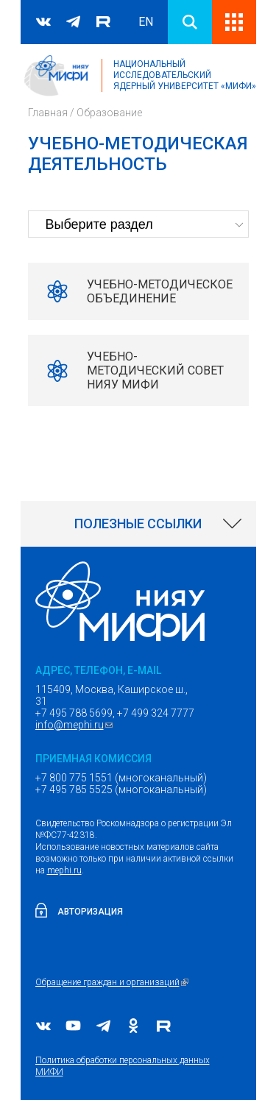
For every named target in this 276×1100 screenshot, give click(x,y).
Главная (48, 112)
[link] (138, 524)
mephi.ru (64, 870)
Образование (109, 112)
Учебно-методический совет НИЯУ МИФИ (155, 370)
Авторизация (90, 911)
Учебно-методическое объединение (160, 291)
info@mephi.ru (75, 725)
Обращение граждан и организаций (113, 982)
